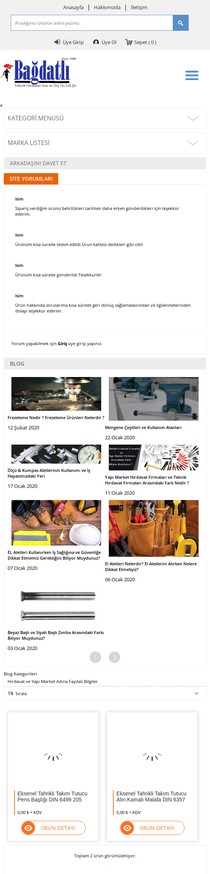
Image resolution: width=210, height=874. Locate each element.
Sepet (145, 42)
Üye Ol (109, 42)
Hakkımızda (107, 7)
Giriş (62, 343)
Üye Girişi (73, 42)
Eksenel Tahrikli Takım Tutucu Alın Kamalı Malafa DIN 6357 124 (151, 796)
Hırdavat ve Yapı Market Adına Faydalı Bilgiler (53, 681)
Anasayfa (73, 7)
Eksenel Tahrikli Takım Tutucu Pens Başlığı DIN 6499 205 (53, 796)
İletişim (139, 7)
